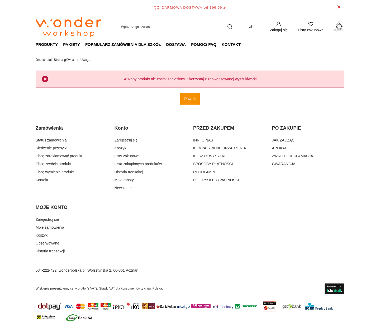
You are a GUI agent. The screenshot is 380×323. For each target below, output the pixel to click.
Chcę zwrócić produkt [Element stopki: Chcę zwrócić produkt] (53, 164)
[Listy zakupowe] (311, 26)
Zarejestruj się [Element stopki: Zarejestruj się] (126, 140)
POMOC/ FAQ (203, 44)
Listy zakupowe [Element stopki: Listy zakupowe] (127, 156)
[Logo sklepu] (68, 27)
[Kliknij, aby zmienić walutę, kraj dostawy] (252, 26)
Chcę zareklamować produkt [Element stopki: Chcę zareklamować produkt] (59, 156)
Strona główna (64, 60)
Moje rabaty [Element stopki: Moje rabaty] (124, 180)
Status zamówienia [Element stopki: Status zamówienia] (51, 140)
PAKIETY (71, 44)
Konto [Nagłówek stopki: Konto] (121, 128)
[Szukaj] (230, 27)
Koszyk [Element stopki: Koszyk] (120, 148)
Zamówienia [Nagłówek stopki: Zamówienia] (49, 128)
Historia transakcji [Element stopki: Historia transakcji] (129, 172)
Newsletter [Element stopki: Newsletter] (123, 188)
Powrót (190, 99)
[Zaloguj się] (279, 26)
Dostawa (176, 44)
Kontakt (231, 44)
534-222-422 (46, 270)
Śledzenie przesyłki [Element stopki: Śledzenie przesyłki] (51, 148)
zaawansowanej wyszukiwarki (232, 79)
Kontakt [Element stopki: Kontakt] (42, 180)
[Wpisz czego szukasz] (176, 27)
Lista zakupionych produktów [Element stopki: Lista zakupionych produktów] (138, 164)
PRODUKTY (47, 44)
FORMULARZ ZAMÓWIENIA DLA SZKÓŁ (123, 44)
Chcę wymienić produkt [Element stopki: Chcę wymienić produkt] (55, 172)
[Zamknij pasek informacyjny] (338, 7)
